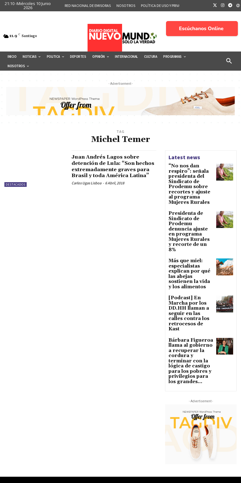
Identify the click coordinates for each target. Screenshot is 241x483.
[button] (229, 61)
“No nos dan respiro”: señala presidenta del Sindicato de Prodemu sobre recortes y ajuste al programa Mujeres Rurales (191, 176)
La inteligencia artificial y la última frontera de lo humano (200, 451)
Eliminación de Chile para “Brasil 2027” (202, 432)
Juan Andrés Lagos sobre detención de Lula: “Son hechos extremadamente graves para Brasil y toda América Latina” (110, 169)
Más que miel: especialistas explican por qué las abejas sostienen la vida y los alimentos (190, 237)
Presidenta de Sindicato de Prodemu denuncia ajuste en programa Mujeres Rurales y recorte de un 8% (191, 208)
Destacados (15, 184)
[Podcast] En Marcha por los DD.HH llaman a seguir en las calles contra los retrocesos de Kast (190, 264)
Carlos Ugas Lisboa (86, 189)
